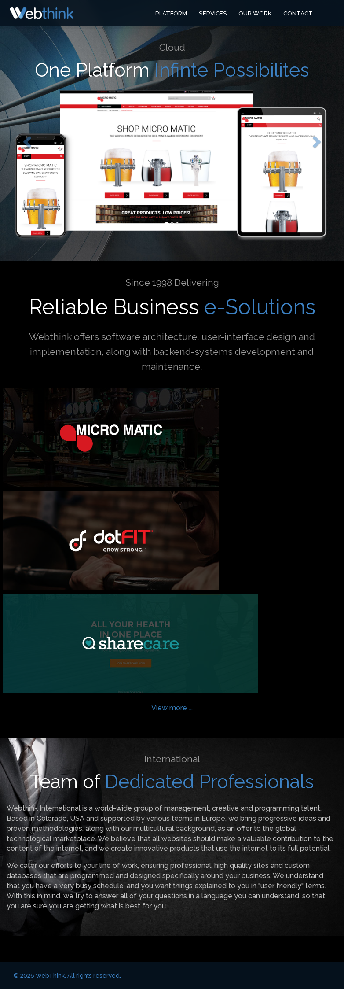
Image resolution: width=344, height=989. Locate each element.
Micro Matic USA (111, 437)
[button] (25, 139)
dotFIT (111, 540)
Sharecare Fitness (130, 643)
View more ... (172, 708)
